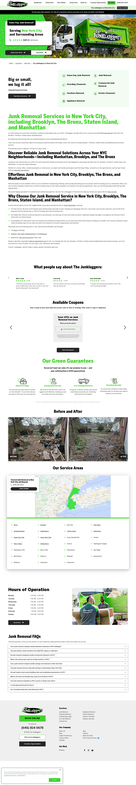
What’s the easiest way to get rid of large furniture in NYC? (68, 659)
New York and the (24, 237)
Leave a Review (23, 488)
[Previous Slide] (11, 328)
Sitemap (62, 740)
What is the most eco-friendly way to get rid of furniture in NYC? (68, 676)
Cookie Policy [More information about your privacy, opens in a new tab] (21, 775)
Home (11, 63)
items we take (112, 192)
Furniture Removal (65, 714)
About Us (62, 731)
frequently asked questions (52, 642)
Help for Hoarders (89, 716)
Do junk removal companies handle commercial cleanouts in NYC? (68, 655)
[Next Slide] (125, 328)
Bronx (16, 230)
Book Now (41, 52)
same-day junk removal (21, 170)
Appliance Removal (89, 712)
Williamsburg (43, 234)
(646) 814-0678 (18, 52)
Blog (60, 733)
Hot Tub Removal (64, 719)
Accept (54, 780)
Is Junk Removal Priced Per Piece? (68, 685)
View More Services (22, 96)
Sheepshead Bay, (30, 234)
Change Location (122, 8)
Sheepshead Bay (19, 531)
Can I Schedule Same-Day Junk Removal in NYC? (68, 689)
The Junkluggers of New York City (103, 8)
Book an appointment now (37, 241)
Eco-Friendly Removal (83, 386)
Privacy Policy (63, 738)
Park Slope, (21, 234)
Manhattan (97, 531)
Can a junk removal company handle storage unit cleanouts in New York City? (68, 663)
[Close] (60, 770)
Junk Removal (63, 712)
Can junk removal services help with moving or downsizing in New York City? (68, 668)
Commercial (63, 721)
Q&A (84, 731)
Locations (18, 63)
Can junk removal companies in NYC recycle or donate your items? (68, 681)
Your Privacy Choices (91, 738)
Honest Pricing (22, 386)
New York (27, 63)
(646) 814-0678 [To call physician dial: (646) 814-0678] (18, 484)
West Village (18, 544)
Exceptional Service (52, 386)
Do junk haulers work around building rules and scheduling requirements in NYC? (68, 672)
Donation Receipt (113, 385)
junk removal (108, 133)
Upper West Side (45, 537)
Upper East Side (19, 537)
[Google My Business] (92, 750)
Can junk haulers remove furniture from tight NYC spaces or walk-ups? (68, 651)
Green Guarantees (70, 205)
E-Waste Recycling (65, 716)
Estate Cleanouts (88, 714)
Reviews (61, 750)
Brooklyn (14, 234)
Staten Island (71, 531)
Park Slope (97, 525)
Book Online (32, 718)
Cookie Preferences (65, 735)
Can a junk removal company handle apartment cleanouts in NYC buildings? (68, 646)
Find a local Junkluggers (32, 737)
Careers (85, 733)
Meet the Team (88, 735)
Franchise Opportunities (32, 744)
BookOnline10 (68, 329)
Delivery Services (88, 719)
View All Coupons (68, 350)
